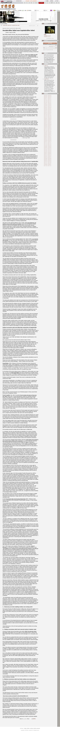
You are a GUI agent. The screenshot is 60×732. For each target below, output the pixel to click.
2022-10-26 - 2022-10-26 (47, 145)
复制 (14, 21)
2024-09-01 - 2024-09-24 (47, 118)
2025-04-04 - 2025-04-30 (47, 109)
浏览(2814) (21, 718)
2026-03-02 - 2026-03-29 (47, 96)
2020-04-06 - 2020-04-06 (47, 158)
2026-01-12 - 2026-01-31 (47, 98)
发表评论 (34, 718)
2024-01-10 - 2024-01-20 (47, 128)
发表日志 (15, 10)
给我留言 (29, 10)
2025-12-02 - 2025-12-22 (47, 100)
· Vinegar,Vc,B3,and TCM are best (49, 76)
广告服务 (24, 728)
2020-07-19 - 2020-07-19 (47, 154)
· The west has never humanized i (48, 56)
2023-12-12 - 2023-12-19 (47, 129)
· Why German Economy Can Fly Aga (49, 74)
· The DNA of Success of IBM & (49, 88)
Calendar (46, 40)
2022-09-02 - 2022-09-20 (47, 146)
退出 (59, 10)
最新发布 (46, 53)
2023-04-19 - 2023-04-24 (47, 137)
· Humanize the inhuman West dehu (49, 57)
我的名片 (46, 23)
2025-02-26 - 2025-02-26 (47, 112)
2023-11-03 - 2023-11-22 (47, 130)
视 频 (36, 2)
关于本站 (21, 728)
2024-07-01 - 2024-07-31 (47, 120)
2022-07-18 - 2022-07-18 (47, 148)
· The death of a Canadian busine (48, 71)
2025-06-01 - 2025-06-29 (47, 107)
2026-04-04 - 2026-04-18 (47, 95)
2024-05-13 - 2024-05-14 (47, 123)
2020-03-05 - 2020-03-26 (47, 159)
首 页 (25, 2)
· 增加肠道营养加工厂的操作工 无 (49, 91)
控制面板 (20, 10)
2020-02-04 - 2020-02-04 (47, 160)
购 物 (57, 2)
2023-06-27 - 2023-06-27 (47, 136)
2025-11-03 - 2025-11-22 (47, 101)
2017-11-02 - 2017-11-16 (47, 165)
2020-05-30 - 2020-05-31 (47, 157)
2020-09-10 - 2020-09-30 (47, 152)
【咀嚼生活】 (46, 65)
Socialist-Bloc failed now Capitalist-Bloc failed (11, 25)
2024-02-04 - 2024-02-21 (47, 126)
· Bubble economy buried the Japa (49, 80)
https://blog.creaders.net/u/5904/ (8, 21)
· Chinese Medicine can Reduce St (49, 66)
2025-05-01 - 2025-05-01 (47, 108)
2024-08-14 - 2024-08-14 (47, 119)
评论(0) (28, 718)
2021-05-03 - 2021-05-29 (47, 151)
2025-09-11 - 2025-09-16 (47, 103)
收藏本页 (17, 21)
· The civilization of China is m (48, 62)
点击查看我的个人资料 (50, 38)
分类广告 (52, 2)
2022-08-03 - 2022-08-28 (47, 147)
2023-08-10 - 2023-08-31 (47, 134)
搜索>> (9, 10)
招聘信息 (31, 728)
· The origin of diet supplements (48, 77)
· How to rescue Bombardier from (49, 72)
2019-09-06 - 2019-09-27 (47, 164)
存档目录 (46, 93)
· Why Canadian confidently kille (48, 58)
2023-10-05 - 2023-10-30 (47, 131)
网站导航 (35, 728)
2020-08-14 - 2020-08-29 (47, 153)
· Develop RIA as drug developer (49, 86)
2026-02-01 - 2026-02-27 (47, 97)
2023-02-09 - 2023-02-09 (47, 140)
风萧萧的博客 (43, 19)
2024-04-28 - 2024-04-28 (47, 124)
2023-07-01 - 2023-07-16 (47, 135)
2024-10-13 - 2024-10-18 (47, 117)
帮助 (55, 10)
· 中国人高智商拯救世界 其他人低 (49, 59)
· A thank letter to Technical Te (48, 69)
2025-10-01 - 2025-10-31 (47, 102)
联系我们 (28, 728)
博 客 (41, 2)
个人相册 (24, 10)
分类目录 (46, 63)
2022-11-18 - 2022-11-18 (47, 143)
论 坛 (47, 2)
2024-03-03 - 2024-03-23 (47, 125)
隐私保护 (38, 728)
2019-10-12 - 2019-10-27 (47, 163)
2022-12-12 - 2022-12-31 (47, 142)
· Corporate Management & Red (48, 70)
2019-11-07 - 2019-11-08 (47, 162)
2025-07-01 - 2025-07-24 (47, 106)
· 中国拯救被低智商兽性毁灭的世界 (49, 75)
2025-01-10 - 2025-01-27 (47, 113)
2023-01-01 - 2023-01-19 (47, 141)
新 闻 (30, 2)
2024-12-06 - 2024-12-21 (47, 114)
